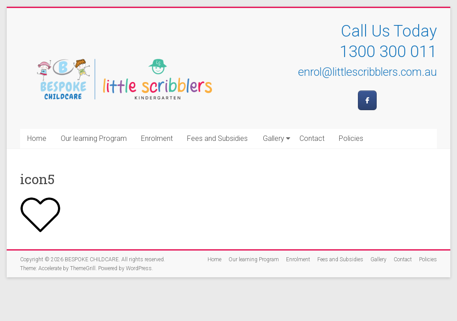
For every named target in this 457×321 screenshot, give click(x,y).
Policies (351, 138)
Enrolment (157, 138)
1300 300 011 (388, 51)
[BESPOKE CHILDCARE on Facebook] (367, 100)
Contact (311, 138)
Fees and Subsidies (217, 138)
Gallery (273, 138)
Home (36, 138)
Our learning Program (94, 138)
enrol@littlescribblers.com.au (367, 72)
